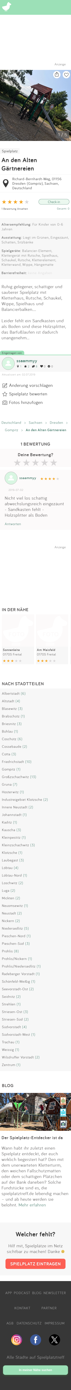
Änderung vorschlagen (31, 385)
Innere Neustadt (14, 807)
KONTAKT (22, 1308)
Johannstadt (12, 814)
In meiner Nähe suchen (35, 1370)
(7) (15, 784)
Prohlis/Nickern (14, 958)
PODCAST (22, 1293)
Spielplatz (10, 151)
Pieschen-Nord (14, 936)
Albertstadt (11, 693)
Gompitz (11, 430)
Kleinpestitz (11, 837)
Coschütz (9, 739)
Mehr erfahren (32, 1205)
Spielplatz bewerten (28, 394)
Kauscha (8, 830)
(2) (25, 746)
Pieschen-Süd (13, 943)
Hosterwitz (10, 792)
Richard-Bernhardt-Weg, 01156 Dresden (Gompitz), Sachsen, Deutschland (37, 183)
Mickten (8, 898)
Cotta (6, 754)
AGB (10, 1323)
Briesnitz (9, 723)
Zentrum (8, 1064)
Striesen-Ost (12, 1011)
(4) (18, 701)
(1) (23, 716)
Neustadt (9, 913)
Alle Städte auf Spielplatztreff (36, 1357)
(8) (16, 951)
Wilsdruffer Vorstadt (18, 1057)
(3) (20, 708)
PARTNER (49, 1308)
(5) (26, 928)
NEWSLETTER (55, 1293)
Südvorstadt (11, 1027)
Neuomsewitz (12, 905)
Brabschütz (11, 716)
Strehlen (9, 1004)
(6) (23, 693)
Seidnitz (8, 996)
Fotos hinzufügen (26, 402)
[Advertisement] (37, 572)
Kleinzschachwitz (15, 845)
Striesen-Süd (12, 1019)
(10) (28, 761)
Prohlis (7, 951)
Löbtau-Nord (12, 875)
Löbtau (7, 867)
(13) (33, 776)
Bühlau (7, 731)
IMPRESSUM (55, 1323)
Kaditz (7, 822)
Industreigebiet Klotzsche (22, 799)
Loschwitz (9, 883)
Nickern (8, 920)
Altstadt (8, 701)
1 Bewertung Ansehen (15, 208)
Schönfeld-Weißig (16, 981)
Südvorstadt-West (16, 1034)
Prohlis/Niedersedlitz (19, 966)
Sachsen (35, 422)
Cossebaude (11, 746)
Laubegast (10, 860)
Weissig (8, 1049)
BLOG (37, 1293)
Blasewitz (9, 708)
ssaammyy (26, 361)
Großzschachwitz (15, 776)
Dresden (56, 422)
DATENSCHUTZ (29, 1323)
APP (8, 1293)
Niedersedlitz (12, 928)
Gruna (7, 784)
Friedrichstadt (13, 761)
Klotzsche (9, 852)
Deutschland (11, 422)
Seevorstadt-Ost (15, 989)
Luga (5, 890)
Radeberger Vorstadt (18, 974)
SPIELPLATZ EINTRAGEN (35, 1264)
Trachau (8, 1042)
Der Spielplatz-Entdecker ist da (32, 1137)
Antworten (13, 524)
